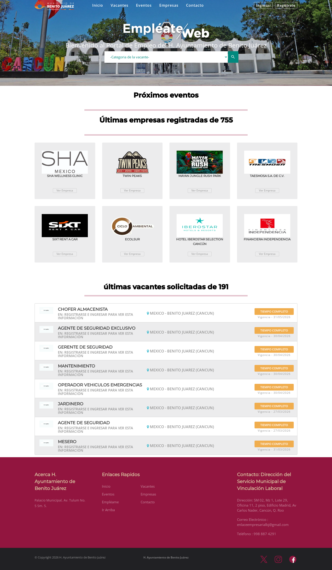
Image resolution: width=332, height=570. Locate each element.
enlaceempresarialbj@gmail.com (263, 524)
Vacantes (119, 5)
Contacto (195, 5)
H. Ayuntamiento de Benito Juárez (166, 557)
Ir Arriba (108, 509)
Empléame (110, 502)
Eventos (144, 5)
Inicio (97, 5)
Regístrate (286, 5)
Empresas (168, 5)
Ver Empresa (64, 190)
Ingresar (263, 5)
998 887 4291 (265, 533)
